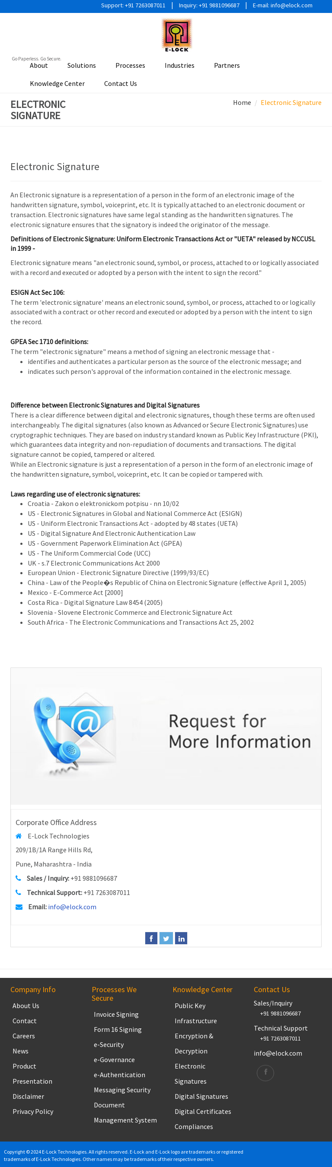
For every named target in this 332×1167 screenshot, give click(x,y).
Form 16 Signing (118, 1029)
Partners (227, 65)
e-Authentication (119, 1074)
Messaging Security (122, 1089)
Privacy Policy (33, 1111)
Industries (180, 65)
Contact (25, 1020)
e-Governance (114, 1059)
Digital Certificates (203, 1111)
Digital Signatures (201, 1096)
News (21, 1051)
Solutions (81, 65)
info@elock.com (72, 906)
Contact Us (120, 83)
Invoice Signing (116, 1014)
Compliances (194, 1126)
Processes (130, 65)
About (39, 65)
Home (242, 102)
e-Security (109, 1044)
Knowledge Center (57, 83)
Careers (24, 1035)
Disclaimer (28, 1096)
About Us (26, 1005)
